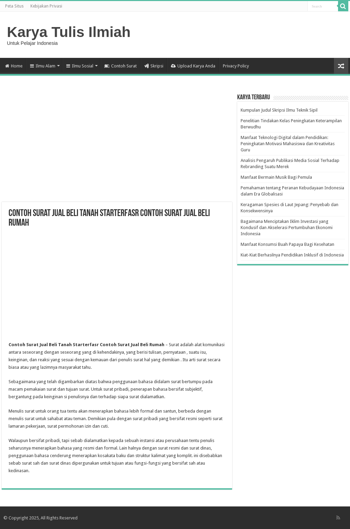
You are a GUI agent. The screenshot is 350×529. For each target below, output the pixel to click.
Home (14, 65)
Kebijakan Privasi (46, 6)
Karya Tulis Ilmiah (69, 32)
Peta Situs (14, 6)
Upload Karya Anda (193, 65)
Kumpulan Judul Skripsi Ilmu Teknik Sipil (279, 110)
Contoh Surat (120, 65)
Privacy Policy (236, 65)
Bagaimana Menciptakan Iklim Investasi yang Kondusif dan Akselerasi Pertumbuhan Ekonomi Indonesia (287, 227)
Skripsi (153, 65)
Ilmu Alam (42, 65)
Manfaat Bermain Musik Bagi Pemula (276, 177)
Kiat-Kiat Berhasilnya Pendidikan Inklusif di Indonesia (292, 254)
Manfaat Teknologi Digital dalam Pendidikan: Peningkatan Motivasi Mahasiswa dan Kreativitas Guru (288, 143)
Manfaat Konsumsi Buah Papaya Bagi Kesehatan (287, 244)
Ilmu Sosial (79, 65)
